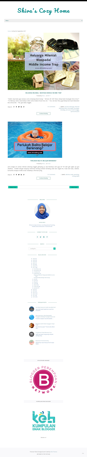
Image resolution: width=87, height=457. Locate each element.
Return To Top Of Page (43, 454)
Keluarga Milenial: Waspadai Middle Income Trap (43, 93)
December (36, 269)
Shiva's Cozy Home (44, 10)
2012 (34, 294)
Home (9, 31)
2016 (34, 289)
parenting (76, 174)
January (36, 288)
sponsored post (75, 111)
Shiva (41, 95)
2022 (34, 261)
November (37, 270)
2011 (34, 295)
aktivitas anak (69, 174)
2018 (34, 266)
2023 (34, 260)
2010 (34, 297)
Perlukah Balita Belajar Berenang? (43, 161)
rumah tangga (75, 110)
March (35, 285)
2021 (34, 263)
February (36, 286)
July (35, 279)
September (37, 273)
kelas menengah (68, 108)
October (36, 272)
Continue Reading (43, 113)
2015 (34, 291)
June (35, 280)
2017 (34, 267)
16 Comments (51, 106)
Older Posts (74, 187)
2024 (34, 258)
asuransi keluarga (69, 106)
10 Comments (51, 174)
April (35, 283)
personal (68, 110)
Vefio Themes (53, 451)
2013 (34, 292)
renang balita (75, 176)
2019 (34, 264)
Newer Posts (13, 187)
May (35, 282)
